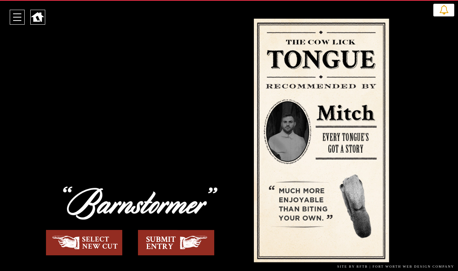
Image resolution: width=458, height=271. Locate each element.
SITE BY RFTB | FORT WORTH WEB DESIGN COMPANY (395, 266)
